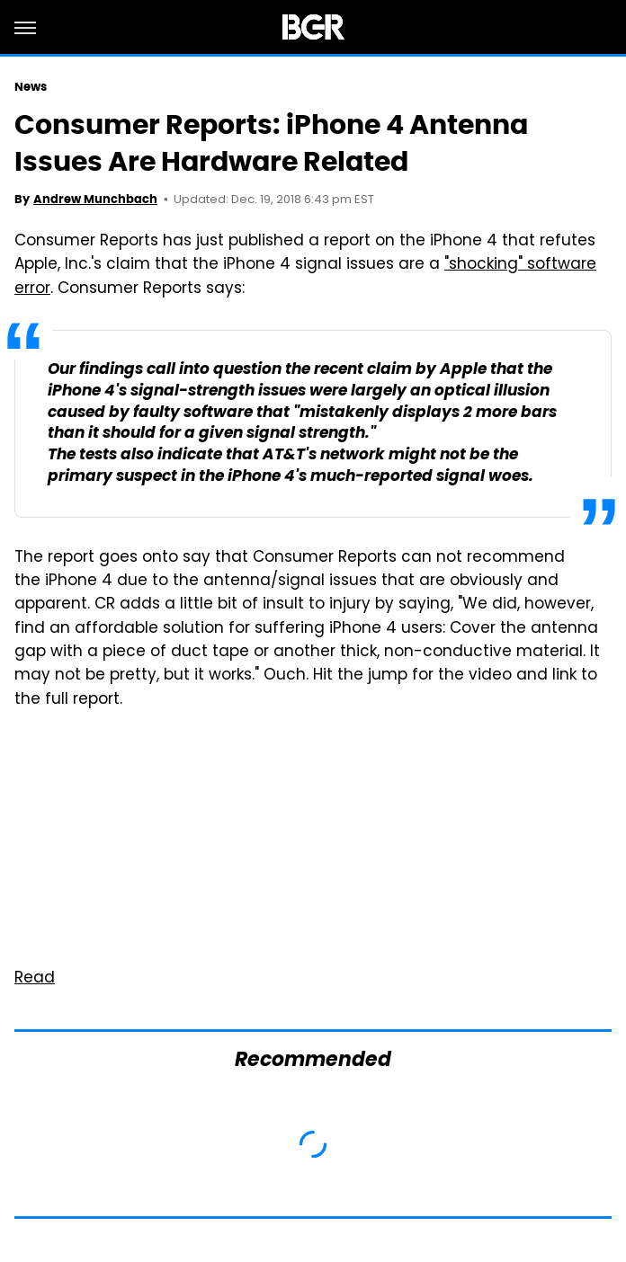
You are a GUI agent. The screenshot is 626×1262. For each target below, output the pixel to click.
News (30, 86)
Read (34, 978)
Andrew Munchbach (95, 199)
